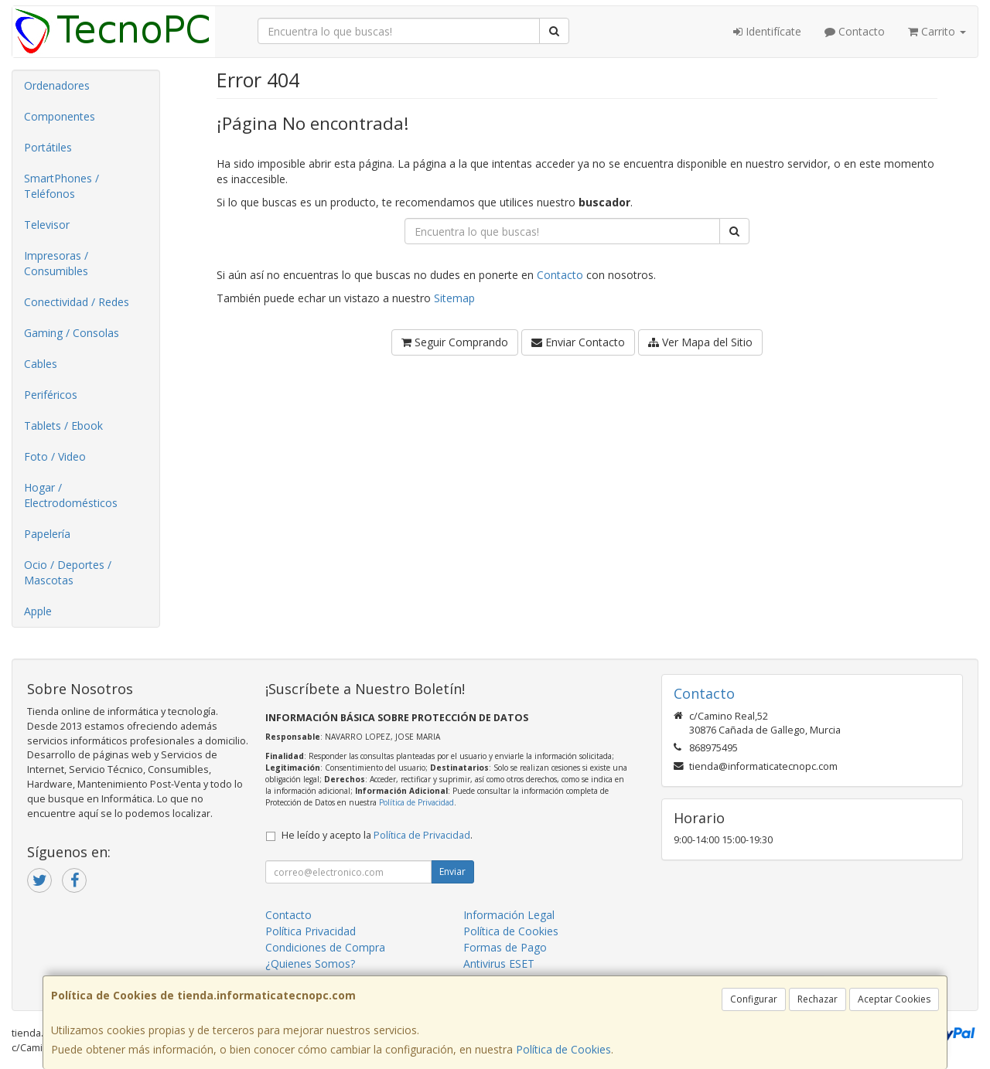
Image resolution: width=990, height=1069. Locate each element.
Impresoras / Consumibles (56, 263)
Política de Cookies (563, 1049)
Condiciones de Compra (325, 947)
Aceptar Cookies (894, 999)
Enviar (452, 871)
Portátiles (48, 147)
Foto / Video (55, 456)
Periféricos (50, 394)
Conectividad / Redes (76, 301)
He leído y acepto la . (377, 835)
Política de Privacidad (416, 802)
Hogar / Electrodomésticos (71, 495)
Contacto (854, 31)
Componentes (59, 116)
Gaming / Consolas (71, 332)
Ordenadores (57, 85)
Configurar (753, 999)
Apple (38, 611)
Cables (40, 363)
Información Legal (509, 914)
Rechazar (817, 999)
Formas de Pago (505, 947)
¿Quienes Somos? (310, 963)
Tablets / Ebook (63, 425)
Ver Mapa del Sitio (700, 342)
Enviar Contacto (578, 342)
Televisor (47, 224)
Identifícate (767, 31)
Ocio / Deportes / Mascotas (67, 572)
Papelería (47, 533)
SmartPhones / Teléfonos (61, 186)
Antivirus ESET (498, 963)
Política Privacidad (310, 931)
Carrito (937, 31)
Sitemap (454, 298)
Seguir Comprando (454, 342)
